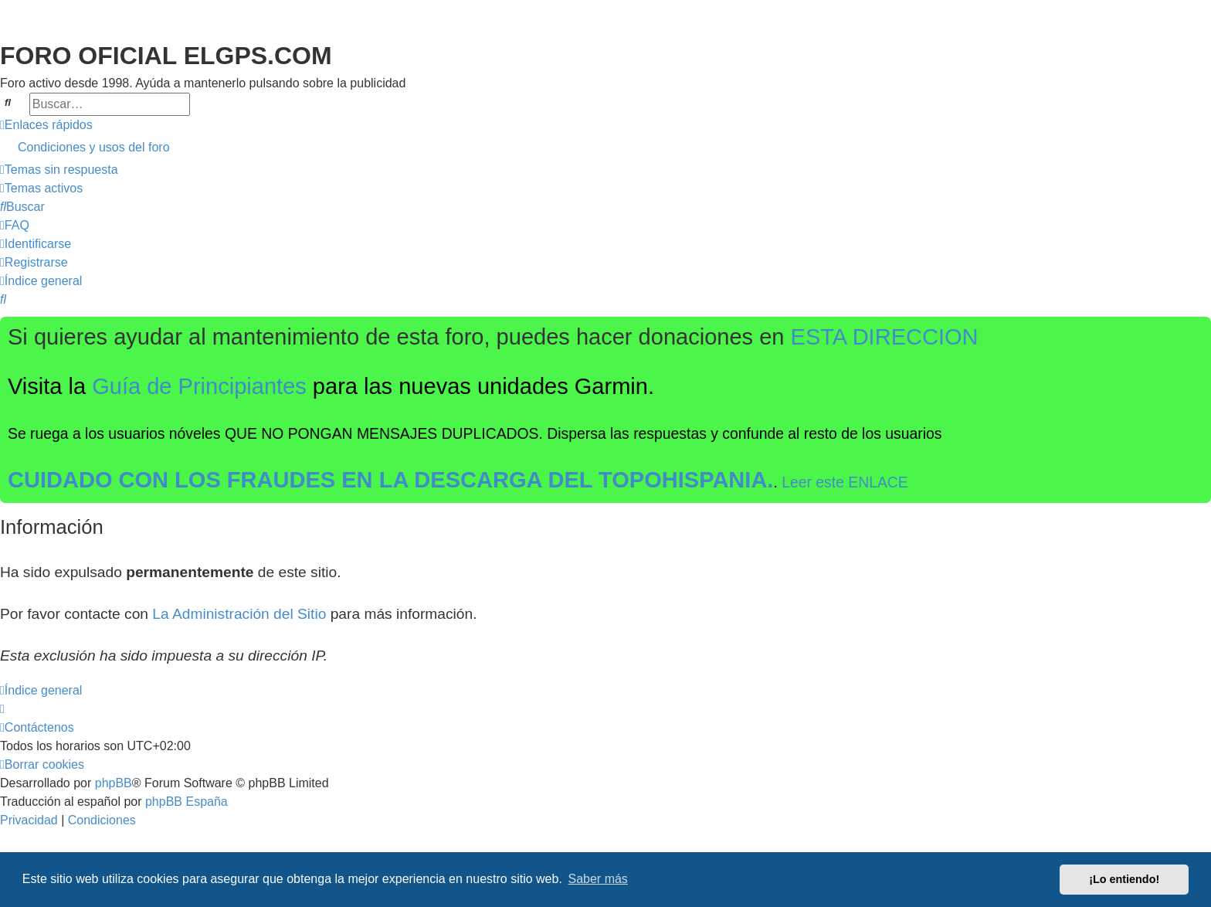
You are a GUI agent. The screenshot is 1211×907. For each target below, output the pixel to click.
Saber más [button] (598, 878)
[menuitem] (605, 147)
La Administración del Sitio (239, 614)
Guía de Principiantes (199, 386)
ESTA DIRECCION (885, 336)
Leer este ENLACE (845, 482)
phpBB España (186, 801)
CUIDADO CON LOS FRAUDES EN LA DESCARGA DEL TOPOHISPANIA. (390, 479)
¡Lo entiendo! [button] (1124, 879)
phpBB (113, 783)
